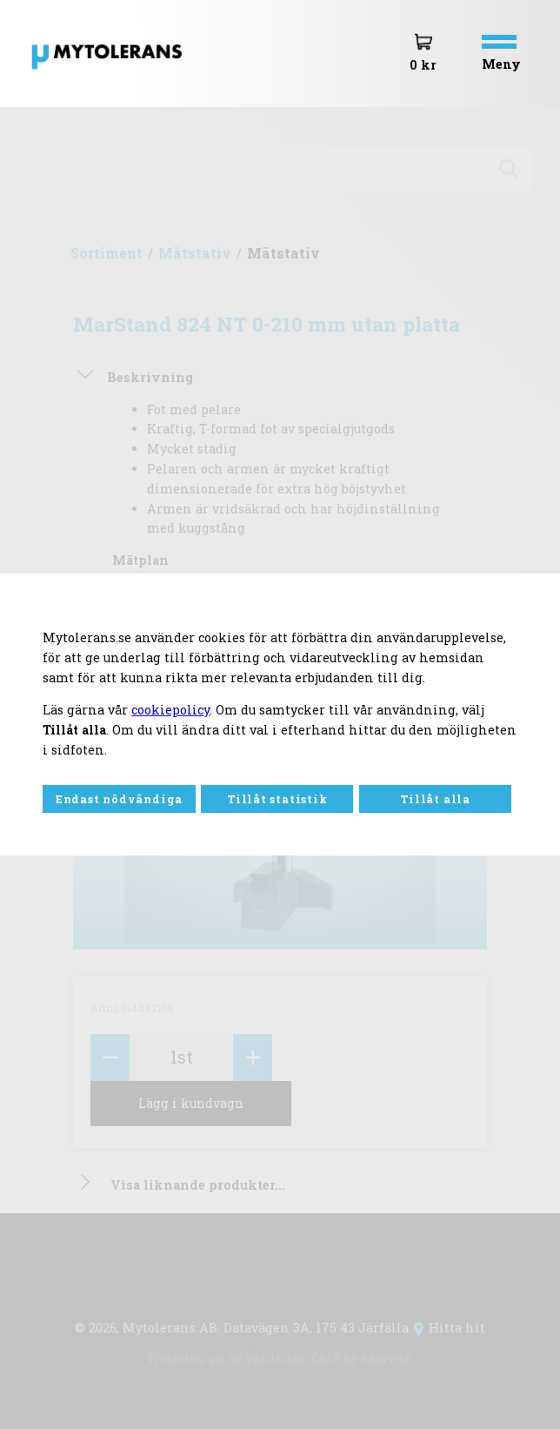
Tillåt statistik (277, 799)
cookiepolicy (170, 709)
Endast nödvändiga (119, 799)
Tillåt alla (435, 799)
